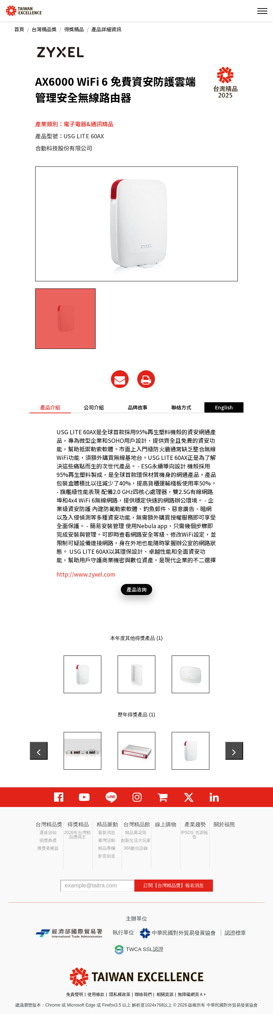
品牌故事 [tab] (138, 407)
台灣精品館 (136, 824)
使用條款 (96, 994)
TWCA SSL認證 (139, 949)
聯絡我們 (143, 994)
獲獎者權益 (48, 848)
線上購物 (165, 824)
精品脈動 (107, 824)
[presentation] (39, 751)
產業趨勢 (195, 824)
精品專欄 (106, 848)
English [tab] (224, 407)
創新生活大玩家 (136, 840)
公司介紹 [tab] (94, 407)
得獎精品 (74, 29)
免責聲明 (74, 994)
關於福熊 (224, 824)
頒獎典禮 (48, 840)
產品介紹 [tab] (50, 407)
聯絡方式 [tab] (181, 407)
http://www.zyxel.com (86, 574)
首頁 (19, 29)
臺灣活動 (106, 840)
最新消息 (106, 832)
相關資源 (164, 994)
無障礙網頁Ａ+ (192, 994)
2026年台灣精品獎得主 (77, 834)
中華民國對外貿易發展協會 (178, 933)
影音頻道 (106, 856)
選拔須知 (48, 832)
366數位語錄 (136, 848)
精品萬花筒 (135, 832)
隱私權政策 (119, 994)
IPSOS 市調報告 (194, 834)
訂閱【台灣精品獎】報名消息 (174, 885)
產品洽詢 (136, 589)
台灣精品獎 (44, 29)
